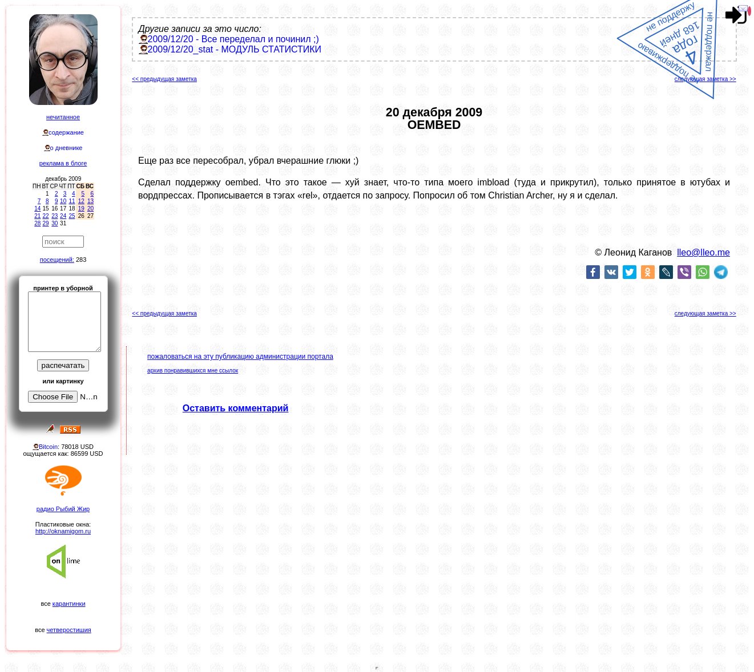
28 (37, 223)
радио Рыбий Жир (63, 508)
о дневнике (66, 147)
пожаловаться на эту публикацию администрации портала (240, 357)
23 (54, 216)
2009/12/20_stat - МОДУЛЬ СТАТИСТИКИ (235, 49)
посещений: (57, 259)
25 (71, 216)
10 (63, 201)
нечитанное (63, 117)
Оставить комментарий (236, 408)
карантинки (69, 603)
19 (81, 208)
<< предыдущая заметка (164, 79)
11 (71, 201)
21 (37, 216)
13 (90, 201)
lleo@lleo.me (703, 252)
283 (81, 259)
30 (54, 223)
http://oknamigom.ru (63, 531)
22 (45, 216)
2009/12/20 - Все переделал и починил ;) (233, 39)
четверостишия (69, 629)
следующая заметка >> (705, 79)
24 (63, 216)
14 (37, 208)
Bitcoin (48, 446)
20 (90, 208)
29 (45, 223)
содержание (66, 132)
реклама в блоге (63, 163)
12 (81, 201)
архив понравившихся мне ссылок (192, 370)
